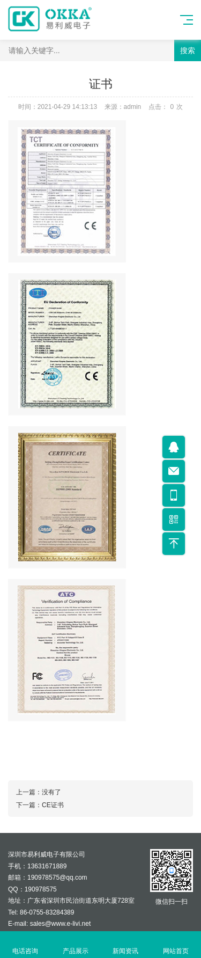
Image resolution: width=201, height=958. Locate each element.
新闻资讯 (126, 945)
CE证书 (53, 805)
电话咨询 (25, 945)
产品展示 (75, 945)
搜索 (187, 50)
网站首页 (176, 945)
